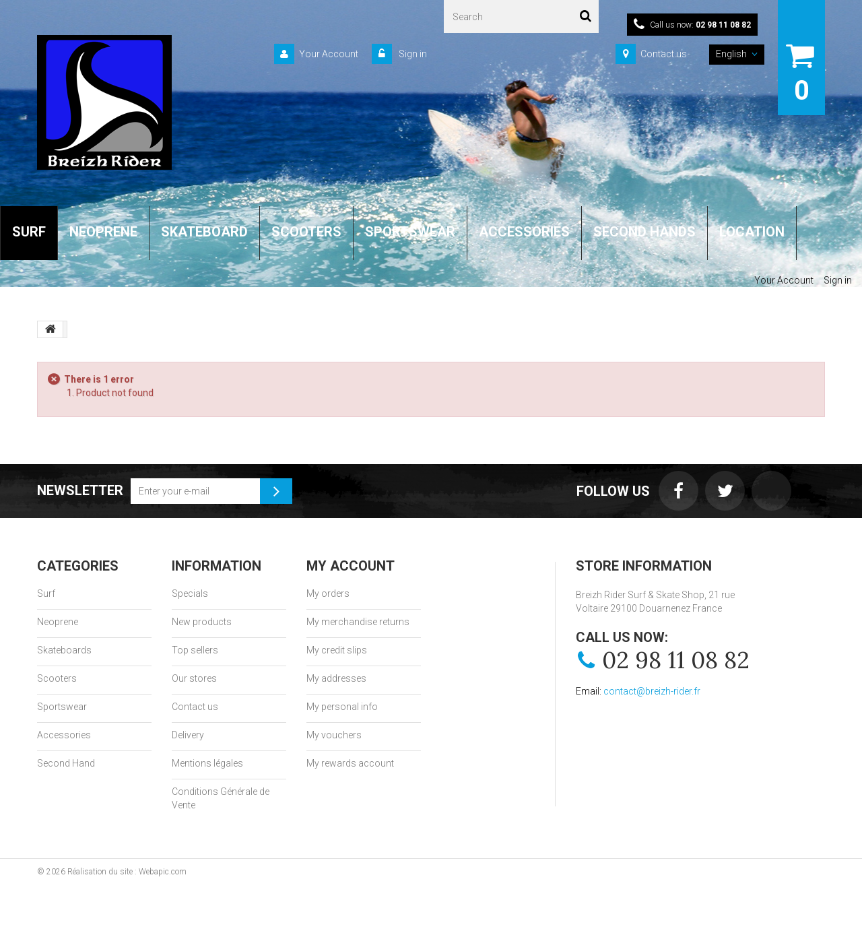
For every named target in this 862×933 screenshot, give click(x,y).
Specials (190, 593)
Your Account (328, 54)
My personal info (342, 706)
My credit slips (336, 650)
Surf (46, 593)
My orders (328, 593)
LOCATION (752, 232)
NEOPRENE (103, 232)
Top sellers (195, 650)
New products (202, 621)
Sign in (412, 54)
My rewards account (350, 763)
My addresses (336, 678)
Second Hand (66, 763)
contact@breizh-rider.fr (651, 691)
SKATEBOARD (204, 232)
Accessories (64, 735)
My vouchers (334, 735)
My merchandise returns (357, 621)
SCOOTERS (306, 232)
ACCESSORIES (524, 232)
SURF (29, 232)
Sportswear (62, 706)
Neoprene (57, 621)
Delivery (188, 735)
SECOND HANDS (644, 232)
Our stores (194, 678)
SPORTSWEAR (410, 232)
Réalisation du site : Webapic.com (127, 871)
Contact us (663, 54)
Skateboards (64, 650)
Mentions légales (207, 763)
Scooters (57, 678)
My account (350, 566)
